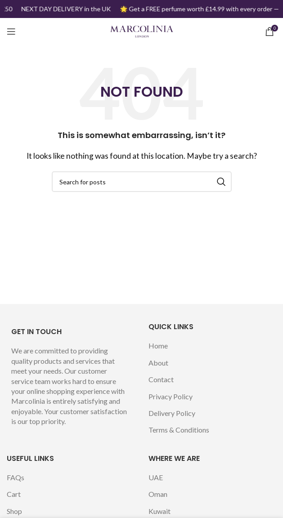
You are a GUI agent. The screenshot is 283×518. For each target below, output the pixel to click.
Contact (161, 379)
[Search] (142, 181)
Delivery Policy (171, 413)
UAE (155, 477)
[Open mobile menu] (11, 31)
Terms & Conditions (178, 429)
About (158, 362)
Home (158, 345)
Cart (14, 494)
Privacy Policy (170, 396)
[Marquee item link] (66, 9)
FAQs (15, 477)
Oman (157, 494)
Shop (14, 511)
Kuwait (159, 511)
